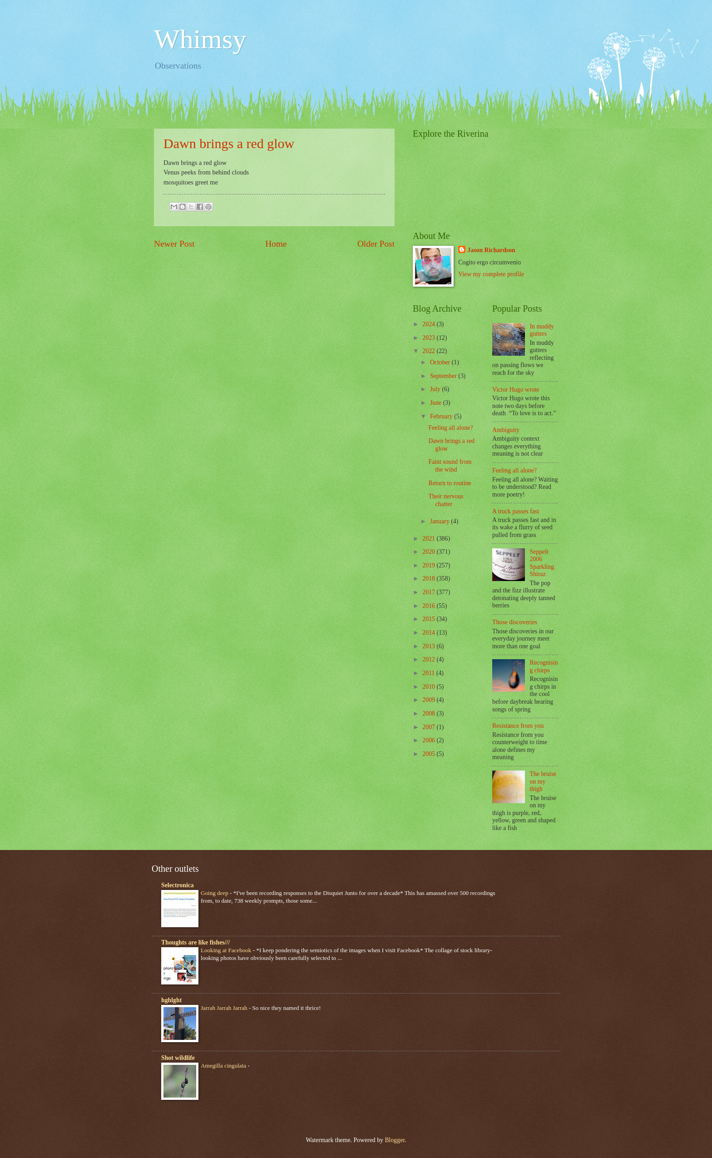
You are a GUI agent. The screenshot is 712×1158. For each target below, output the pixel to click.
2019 (429, 565)
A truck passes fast (515, 511)
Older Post (376, 243)
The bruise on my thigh (543, 781)
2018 (429, 578)
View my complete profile (491, 274)
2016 (429, 605)
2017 (429, 592)
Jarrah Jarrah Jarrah (225, 1007)
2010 (429, 686)
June (436, 402)
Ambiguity (505, 430)
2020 (429, 551)
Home (276, 243)
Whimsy (200, 39)
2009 (429, 699)
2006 (429, 740)
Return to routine (449, 483)
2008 (429, 713)
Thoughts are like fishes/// (195, 942)
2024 (429, 324)
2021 (429, 538)
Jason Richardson (491, 250)
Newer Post (174, 243)
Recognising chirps (544, 666)
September (444, 376)
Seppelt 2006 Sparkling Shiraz (542, 563)
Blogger (395, 1140)
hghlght (171, 1000)
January (440, 521)
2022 (429, 351)
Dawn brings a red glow (228, 143)
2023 (429, 337)
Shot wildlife (178, 1057)
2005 (429, 753)
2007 (429, 727)
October (441, 362)
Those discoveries (514, 622)
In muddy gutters (542, 330)
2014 (429, 632)
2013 (429, 646)
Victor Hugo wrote (515, 389)
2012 (429, 659)
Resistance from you (518, 725)
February (442, 416)
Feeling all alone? (450, 427)
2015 (429, 619)
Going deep (215, 893)
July (436, 389)
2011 (429, 673)
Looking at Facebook (227, 950)
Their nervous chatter (445, 500)
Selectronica (177, 885)
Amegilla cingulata (224, 1065)
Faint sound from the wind (449, 465)
